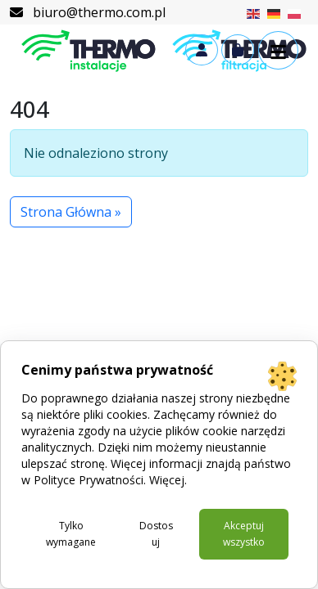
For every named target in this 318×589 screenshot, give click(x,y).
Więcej (166, 480)
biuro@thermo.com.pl (88, 12)
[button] (278, 51)
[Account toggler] (201, 49)
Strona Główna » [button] (70, 212)
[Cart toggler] (237, 49)
